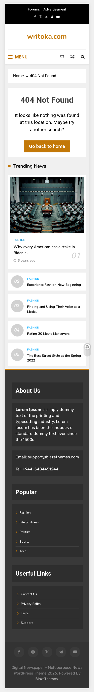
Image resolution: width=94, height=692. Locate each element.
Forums (34, 9)
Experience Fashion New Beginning (54, 285)
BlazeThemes (46, 679)
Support (27, 623)
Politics (19, 240)
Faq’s (25, 613)
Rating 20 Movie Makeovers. (48, 334)
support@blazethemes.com (53, 457)
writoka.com (47, 36)
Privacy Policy (31, 604)
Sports (24, 541)
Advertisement (54, 9)
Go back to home (47, 146)
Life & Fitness (29, 522)
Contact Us (29, 594)
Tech (23, 551)
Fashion (33, 279)
